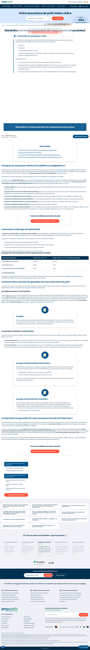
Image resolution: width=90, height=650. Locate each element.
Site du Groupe (5, 619)
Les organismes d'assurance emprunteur (70, 597)
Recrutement (27, 617)
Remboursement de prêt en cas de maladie (70, 595)
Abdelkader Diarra (11, 135)
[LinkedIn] (84, 627)
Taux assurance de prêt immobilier (15, 468)
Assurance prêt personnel (36, 597)
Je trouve (48, 575)
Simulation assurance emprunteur (9, 593)
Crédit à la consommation (48, 6)
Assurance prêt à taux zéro (37, 599)
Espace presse (4, 627)
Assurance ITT (63, 601)
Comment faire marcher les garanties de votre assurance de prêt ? (39, 155)
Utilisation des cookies (29, 625)
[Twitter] (80, 627)
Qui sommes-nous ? (6, 617)
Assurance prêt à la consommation (39, 593)
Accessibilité (27, 621)
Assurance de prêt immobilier (31, 6)
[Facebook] (77, 627)
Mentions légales (28, 619)
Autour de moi (60, 575)
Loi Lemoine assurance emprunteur (68, 599)
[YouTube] (87, 627)
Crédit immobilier (6, 6)
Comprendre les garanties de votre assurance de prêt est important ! (40, 157)
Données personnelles (29, 623)
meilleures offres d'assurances (73, 276)
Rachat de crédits (17, 6)
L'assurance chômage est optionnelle (29, 152)
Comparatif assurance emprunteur (10, 599)
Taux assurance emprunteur (8, 595)
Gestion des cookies (29, 627)
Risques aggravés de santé (8, 601)
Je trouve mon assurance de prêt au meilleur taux (15, 464)
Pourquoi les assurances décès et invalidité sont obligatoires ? (37, 150)
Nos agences (73, 6)
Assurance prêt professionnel (37, 601)
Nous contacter (5, 625)
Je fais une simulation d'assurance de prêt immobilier (15, 476)
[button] (3, 647)
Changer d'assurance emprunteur (14, 470)
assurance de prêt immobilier (66, 170)
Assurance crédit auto (35, 595)
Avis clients (4, 623)
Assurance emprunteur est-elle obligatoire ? (70, 593)
